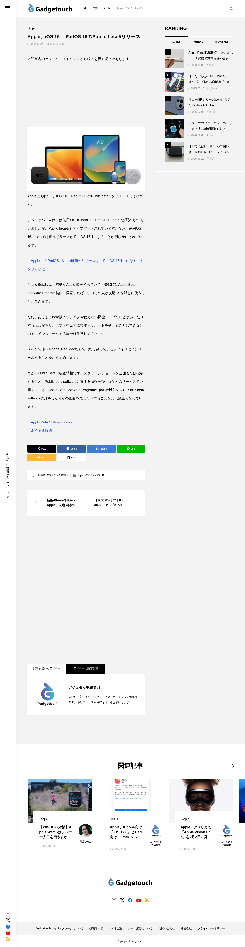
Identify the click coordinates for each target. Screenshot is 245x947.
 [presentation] (228, 765)
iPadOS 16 (98, 475)
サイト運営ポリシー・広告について (131, 928)
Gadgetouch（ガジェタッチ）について (59, 928)
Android (211, 111)
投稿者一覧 (96, 928)
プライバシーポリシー (211, 928)
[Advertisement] (86, 91)
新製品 (211, 158)
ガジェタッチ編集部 (57, 475)
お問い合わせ (167, 928)
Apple (81, 475)
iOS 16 (88, 475)
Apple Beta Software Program (54, 422)
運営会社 (186, 928)
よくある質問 (41, 431)
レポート (212, 88)
